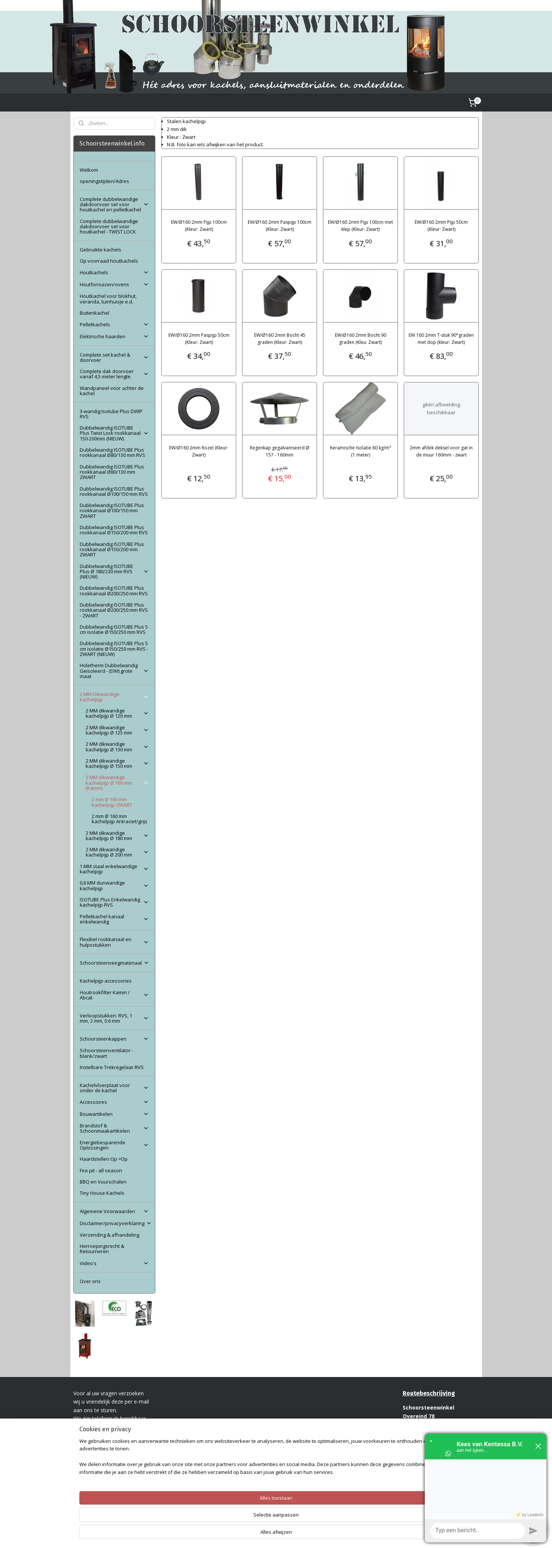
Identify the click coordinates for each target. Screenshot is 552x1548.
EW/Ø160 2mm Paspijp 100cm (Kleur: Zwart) (279, 225)
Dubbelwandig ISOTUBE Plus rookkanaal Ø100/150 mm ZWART (112, 510)
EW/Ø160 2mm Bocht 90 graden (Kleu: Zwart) (360, 338)
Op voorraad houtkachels (109, 260)
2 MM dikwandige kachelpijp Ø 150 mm (117, 763)
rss (273, 1534)
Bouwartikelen (114, 1114)
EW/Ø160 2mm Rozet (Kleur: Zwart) (198, 451)
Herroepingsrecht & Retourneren (102, 1249)
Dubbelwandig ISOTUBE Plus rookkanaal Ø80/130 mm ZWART (112, 472)
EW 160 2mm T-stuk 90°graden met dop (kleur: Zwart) (441, 338)
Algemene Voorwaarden (114, 1211)
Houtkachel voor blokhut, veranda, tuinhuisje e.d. (108, 299)
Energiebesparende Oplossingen (114, 1145)
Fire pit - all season (101, 1170)
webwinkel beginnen (302, 1534)
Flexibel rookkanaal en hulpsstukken (114, 942)
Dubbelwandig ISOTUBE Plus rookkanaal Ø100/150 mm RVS (114, 491)
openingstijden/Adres (104, 181)
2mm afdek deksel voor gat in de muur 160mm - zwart (441, 451)
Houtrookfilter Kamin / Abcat (114, 995)
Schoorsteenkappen (114, 1038)
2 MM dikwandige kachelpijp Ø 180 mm (117, 836)
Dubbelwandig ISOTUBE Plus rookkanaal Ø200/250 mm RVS (114, 590)
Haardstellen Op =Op (104, 1158)
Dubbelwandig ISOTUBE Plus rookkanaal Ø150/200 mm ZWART (112, 549)
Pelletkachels (114, 324)
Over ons (90, 1281)
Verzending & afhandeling (109, 1234)
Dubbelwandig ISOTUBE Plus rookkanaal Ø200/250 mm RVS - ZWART (114, 610)
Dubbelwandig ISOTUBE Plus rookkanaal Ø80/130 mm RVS (112, 452)
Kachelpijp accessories (106, 980)
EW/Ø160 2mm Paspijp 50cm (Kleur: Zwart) (198, 338)
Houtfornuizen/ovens (114, 284)
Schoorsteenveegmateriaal (114, 962)
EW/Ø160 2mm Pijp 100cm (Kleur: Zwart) (199, 225)
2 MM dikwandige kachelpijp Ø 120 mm (117, 713)
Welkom (89, 170)
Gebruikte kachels (100, 249)
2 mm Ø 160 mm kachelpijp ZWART (112, 802)
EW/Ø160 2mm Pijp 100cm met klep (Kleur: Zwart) (360, 225)
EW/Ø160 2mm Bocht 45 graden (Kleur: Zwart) (279, 338)
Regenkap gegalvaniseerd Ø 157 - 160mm (279, 451)
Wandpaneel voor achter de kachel (112, 391)
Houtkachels (114, 272)
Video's (114, 1263)
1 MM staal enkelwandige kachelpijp (114, 869)
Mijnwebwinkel (367, 1534)
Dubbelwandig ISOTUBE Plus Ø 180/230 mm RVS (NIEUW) (114, 571)
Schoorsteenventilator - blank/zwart (106, 1053)
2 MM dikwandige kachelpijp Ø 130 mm (117, 746)
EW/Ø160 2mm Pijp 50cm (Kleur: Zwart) (441, 225)
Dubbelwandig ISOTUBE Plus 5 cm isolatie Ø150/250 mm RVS (114, 629)
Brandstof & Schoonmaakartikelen (114, 1128)
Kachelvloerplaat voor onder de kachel (114, 1088)
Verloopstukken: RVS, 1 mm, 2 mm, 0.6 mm (114, 1018)
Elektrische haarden (114, 336)
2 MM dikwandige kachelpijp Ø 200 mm (117, 852)
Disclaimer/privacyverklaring (116, 1223)
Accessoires (114, 1102)
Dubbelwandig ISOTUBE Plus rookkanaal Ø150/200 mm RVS (114, 530)
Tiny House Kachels (102, 1193)
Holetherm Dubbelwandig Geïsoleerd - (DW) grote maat (114, 671)
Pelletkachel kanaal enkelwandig (114, 919)
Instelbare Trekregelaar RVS (112, 1067)
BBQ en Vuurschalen (103, 1181)
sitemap (258, 1534)
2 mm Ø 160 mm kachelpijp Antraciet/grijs (119, 819)
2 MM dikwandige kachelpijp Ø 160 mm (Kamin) (117, 782)
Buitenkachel (94, 312)
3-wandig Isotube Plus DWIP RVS (111, 414)
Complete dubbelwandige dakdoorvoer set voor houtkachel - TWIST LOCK (109, 226)
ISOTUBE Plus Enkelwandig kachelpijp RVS (114, 902)
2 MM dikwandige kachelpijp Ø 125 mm (117, 730)
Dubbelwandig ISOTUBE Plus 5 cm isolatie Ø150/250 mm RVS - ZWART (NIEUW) (114, 648)
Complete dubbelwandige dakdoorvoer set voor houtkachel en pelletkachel (114, 204)
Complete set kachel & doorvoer (114, 357)
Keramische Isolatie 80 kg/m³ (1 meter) (360, 451)
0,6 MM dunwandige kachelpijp (114, 885)
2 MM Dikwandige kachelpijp (114, 697)
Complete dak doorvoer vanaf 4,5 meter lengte (114, 374)
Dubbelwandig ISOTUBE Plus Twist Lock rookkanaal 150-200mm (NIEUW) (114, 433)
